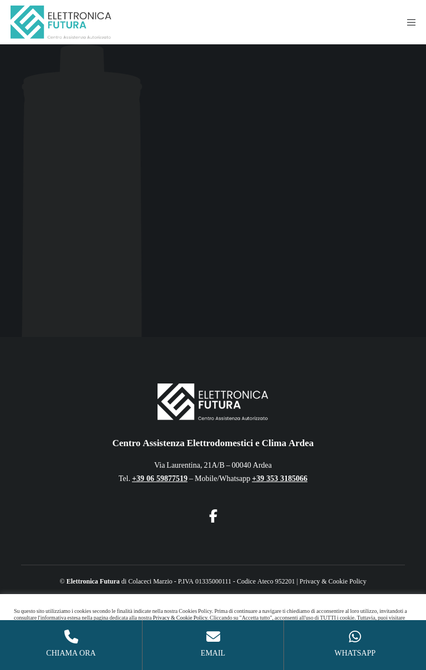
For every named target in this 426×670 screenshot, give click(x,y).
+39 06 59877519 (159, 478)
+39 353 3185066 (279, 478)
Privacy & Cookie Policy (333, 581)
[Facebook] (213, 514)
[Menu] (408, 22)
